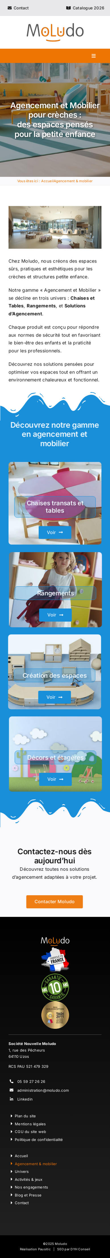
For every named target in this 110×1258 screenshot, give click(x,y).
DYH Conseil (80, 1249)
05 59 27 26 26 (31, 1081)
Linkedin (25, 1099)
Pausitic (44, 1249)
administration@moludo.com (43, 1090)
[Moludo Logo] (55, 25)
